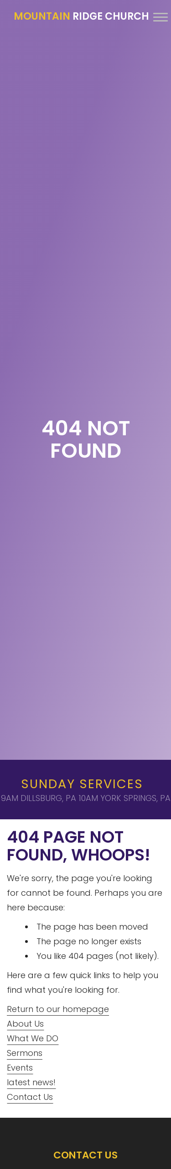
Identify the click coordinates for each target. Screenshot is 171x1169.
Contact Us (30, 1097)
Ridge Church (81, 16)
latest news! (31, 1082)
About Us (25, 1023)
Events (20, 1067)
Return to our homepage (58, 1009)
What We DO (32, 1038)
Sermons (24, 1053)
